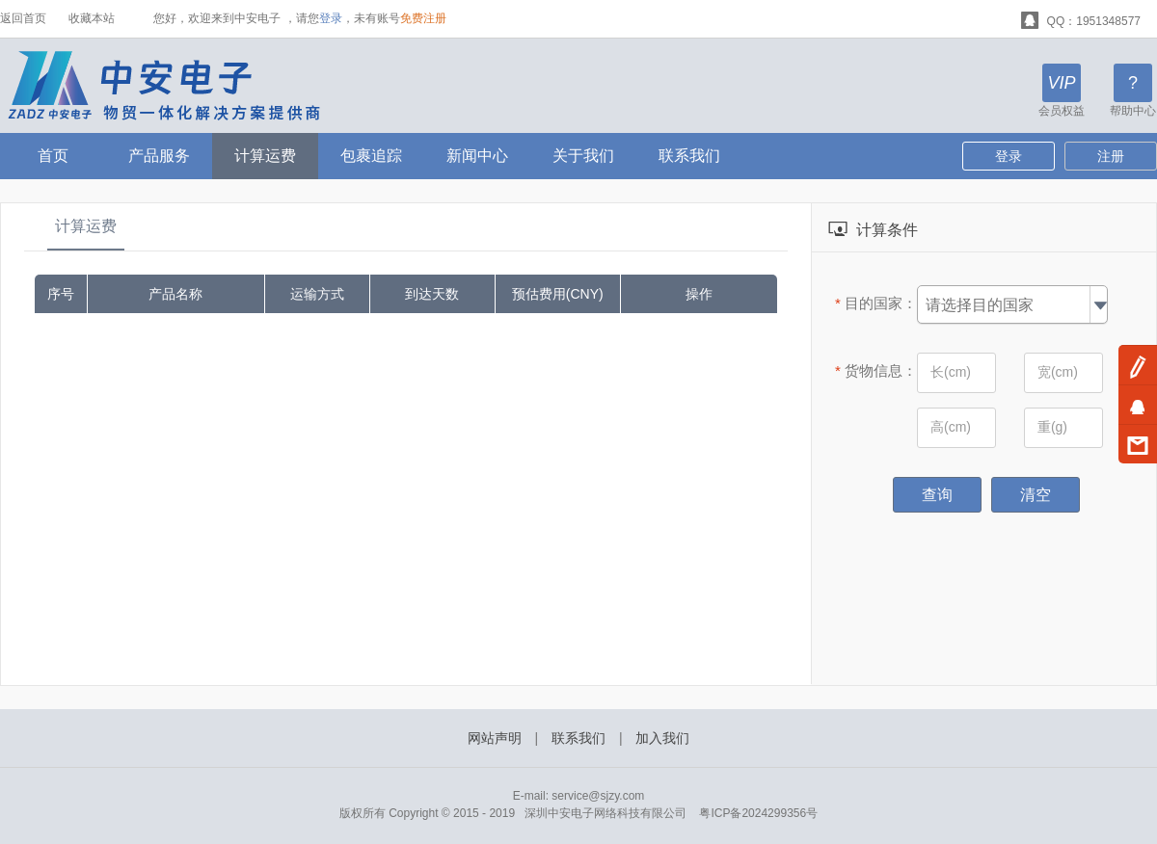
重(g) (1052, 427)
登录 (330, 18)
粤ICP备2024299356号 (758, 813)
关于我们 (583, 155)
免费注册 (423, 18)
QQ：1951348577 (1081, 19)
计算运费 (265, 155)
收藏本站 (91, 18)
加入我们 (662, 738)
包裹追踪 (371, 155)
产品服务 (159, 155)
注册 (1110, 156)
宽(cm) (1057, 372)
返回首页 (23, 18)
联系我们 (689, 155)
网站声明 (495, 738)
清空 (1035, 495)
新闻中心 (477, 155)
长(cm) (950, 372)
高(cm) (950, 427)
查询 (937, 495)
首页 (53, 155)
